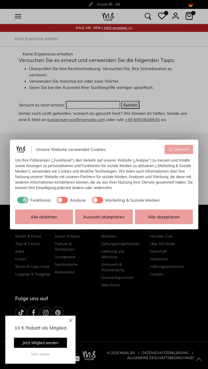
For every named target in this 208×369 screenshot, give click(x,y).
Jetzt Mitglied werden (40, 342)
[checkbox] (32, 200)
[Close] (71, 320)
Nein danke (40, 354)
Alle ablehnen (44, 216)
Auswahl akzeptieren (104, 216)
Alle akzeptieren (164, 216)
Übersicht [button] (178, 149)
